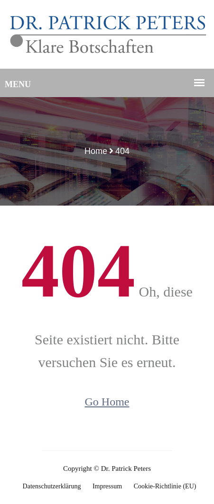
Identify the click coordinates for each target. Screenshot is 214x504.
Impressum (107, 486)
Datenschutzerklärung (52, 486)
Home (95, 151)
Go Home (107, 402)
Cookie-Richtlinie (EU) (165, 486)
